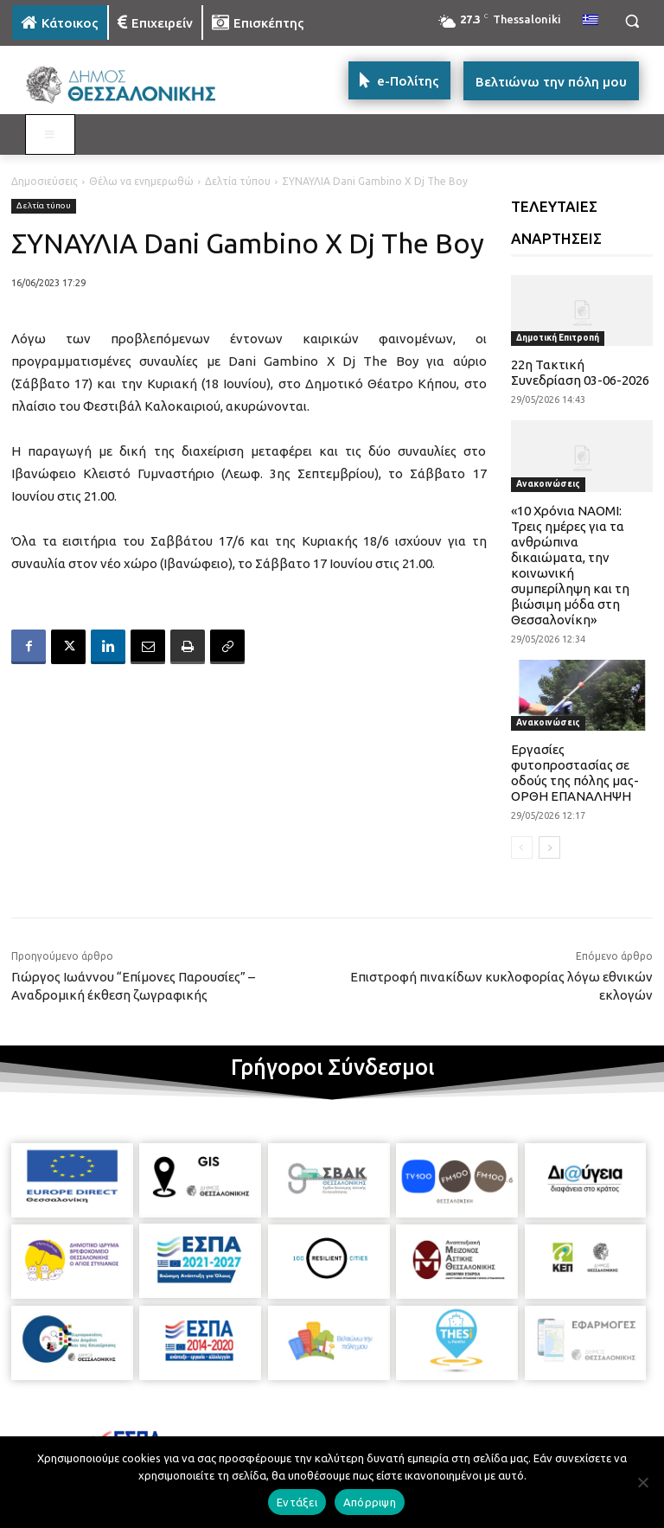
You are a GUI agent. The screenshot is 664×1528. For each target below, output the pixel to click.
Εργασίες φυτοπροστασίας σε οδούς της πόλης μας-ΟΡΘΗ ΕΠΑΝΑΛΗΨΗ (575, 772)
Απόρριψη (369, 1502)
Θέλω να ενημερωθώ (141, 181)
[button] (631, 21)
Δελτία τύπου (238, 181)
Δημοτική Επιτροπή (557, 337)
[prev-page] (522, 847)
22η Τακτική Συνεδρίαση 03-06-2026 (580, 372)
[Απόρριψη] (642, 1482)
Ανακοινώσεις (548, 484)
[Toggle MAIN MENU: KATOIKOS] (50, 135)
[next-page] (549, 847)
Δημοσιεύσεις (44, 181)
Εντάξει (297, 1502)
